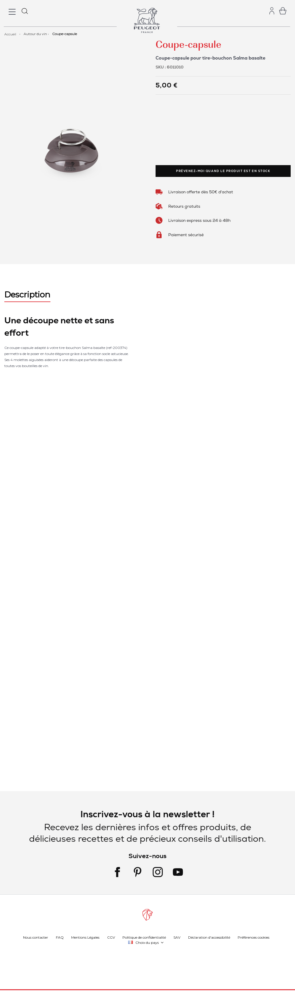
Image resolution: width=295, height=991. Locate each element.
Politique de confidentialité (144, 937)
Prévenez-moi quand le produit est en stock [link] (223, 171)
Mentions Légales (85, 937)
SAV (176, 937)
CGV (111, 937)
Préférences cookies (253, 937)
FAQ (60, 937)
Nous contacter (35, 937)
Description (27, 294)
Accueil (10, 34)
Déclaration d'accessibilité (209, 937)
